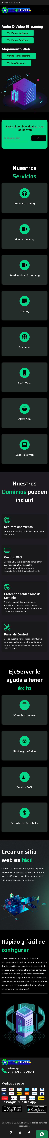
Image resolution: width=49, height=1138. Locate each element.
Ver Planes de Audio (17, 33)
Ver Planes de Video (17, 40)
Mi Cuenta (6, 2)
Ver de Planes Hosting (18, 56)
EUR (16, 2)
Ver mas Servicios (16, 63)
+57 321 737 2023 (21, 1072)
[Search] (17, 138)
